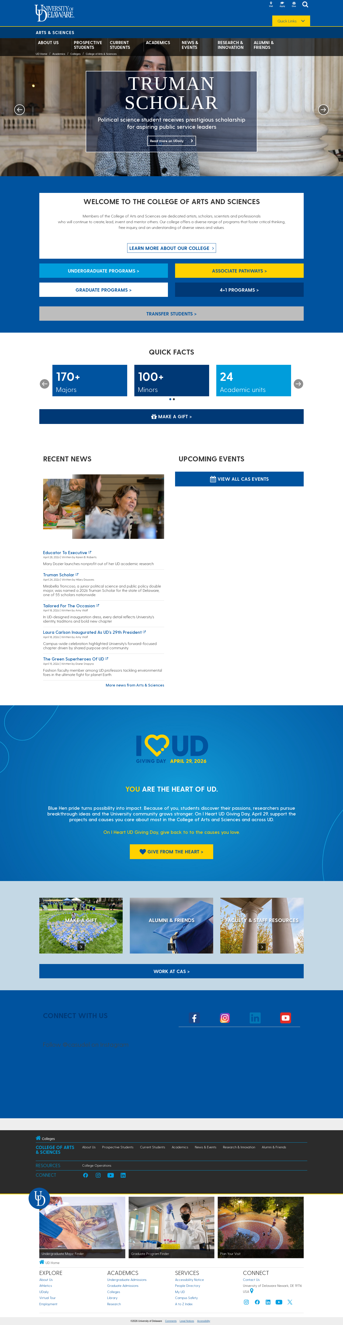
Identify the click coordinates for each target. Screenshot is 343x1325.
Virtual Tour (47, 1298)
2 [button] (174, 399)
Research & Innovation (231, 45)
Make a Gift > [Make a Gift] (171, 416)
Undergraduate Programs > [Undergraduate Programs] (103, 270)
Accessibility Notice (189, 1280)
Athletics (45, 1286)
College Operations (96, 1165)
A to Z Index (184, 1304)
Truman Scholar (58, 574)
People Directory (187, 1286)
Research (114, 1304)
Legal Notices (187, 1321)
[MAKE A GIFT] (81, 926)
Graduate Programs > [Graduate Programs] (104, 290)
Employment (48, 1304)
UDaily (44, 1292)
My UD (180, 1292)
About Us (48, 42)
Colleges (75, 53)
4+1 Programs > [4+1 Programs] (239, 290)
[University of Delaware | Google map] (251, 1291)
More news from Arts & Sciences (135, 685)
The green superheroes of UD (73, 658)
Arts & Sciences (55, 32)
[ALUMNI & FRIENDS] (171, 926)
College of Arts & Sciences (101, 53)
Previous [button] (44, 384)
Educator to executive (65, 552)
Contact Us (251, 1280)
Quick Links (287, 21)
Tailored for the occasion (69, 605)
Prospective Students (88, 45)
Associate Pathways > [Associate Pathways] (239, 270)
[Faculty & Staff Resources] (262, 926)
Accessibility (203, 1321)
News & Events (190, 45)
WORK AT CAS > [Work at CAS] (171, 971)
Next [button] (298, 384)
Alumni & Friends (264, 45)
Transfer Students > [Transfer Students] (171, 313)
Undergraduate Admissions (126, 1280)
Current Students (120, 45)
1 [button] (170, 399)
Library (112, 1298)
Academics (158, 42)
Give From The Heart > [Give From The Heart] (171, 851)
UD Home (41, 53)
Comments (171, 1321)
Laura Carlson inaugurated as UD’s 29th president (92, 631)
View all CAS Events (239, 479)
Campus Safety (186, 1298)
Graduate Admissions (122, 1286)
